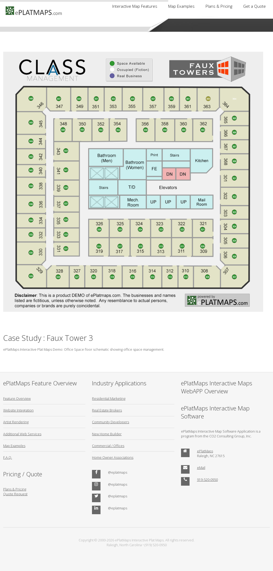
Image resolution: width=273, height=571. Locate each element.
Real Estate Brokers (107, 410)
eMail (201, 467)
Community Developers (110, 422)
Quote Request (15, 494)
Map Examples (181, 6)
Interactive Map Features (134, 6)
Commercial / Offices (108, 445)
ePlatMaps (205, 451)
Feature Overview (17, 398)
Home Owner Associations (112, 457)
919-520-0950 (207, 479)
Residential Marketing (108, 398)
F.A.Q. (7, 457)
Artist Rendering (16, 422)
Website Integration (18, 410)
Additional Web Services (22, 434)
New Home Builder (107, 434)
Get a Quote (254, 6)
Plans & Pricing (219, 6)
